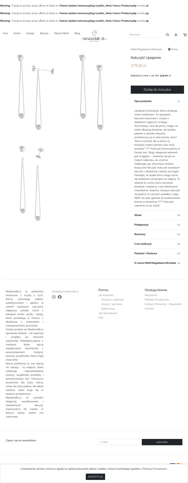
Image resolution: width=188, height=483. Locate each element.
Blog (77, 33)
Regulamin (151, 295)
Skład (137, 215)
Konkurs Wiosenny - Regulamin (163, 304)
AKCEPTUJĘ (95, 476)
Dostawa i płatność (112, 299)
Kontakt (149, 308)
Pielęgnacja (141, 224)
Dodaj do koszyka (157, 89)
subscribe (162, 442)
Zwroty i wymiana (111, 304)
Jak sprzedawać (108, 313)
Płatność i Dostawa (145, 253)
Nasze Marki (61, 33)
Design (30, 33)
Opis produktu (143, 101)
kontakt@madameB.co (65, 291)
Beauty (44, 33)
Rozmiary (140, 234)
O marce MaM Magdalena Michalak (155, 262)
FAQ (100, 317)
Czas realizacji (143, 243)
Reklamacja (108, 308)
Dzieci (17, 33)
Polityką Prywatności (154, 468)
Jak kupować (106, 295)
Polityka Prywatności (157, 299)
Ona (5, 33)
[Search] (145, 34)
